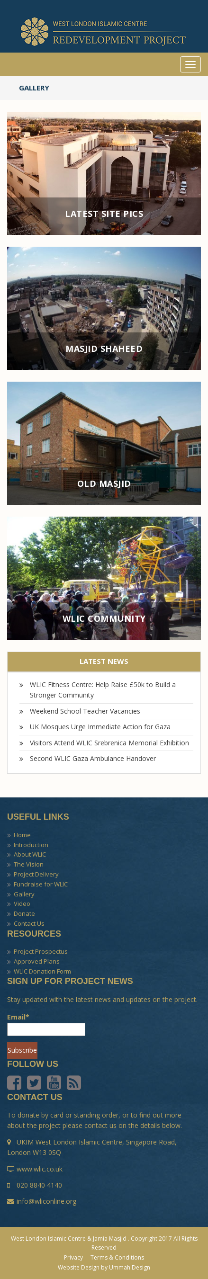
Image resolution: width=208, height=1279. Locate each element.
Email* (46, 1024)
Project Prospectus (41, 951)
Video (22, 903)
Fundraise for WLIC (41, 884)
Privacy (73, 1257)
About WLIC (30, 854)
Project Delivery (36, 874)
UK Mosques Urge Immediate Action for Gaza (100, 726)
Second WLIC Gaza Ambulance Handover (93, 758)
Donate (24, 913)
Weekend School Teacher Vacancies (85, 711)
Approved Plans (37, 961)
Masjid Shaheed (104, 349)
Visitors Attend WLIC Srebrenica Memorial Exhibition (109, 742)
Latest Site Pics (104, 214)
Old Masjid (104, 484)
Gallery (24, 894)
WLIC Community (104, 619)
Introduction (31, 845)
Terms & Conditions (117, 1257)
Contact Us (29, 923)
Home (22, 835)
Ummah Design (129, 1267)
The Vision (29, 864)
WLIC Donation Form (42, 971)
